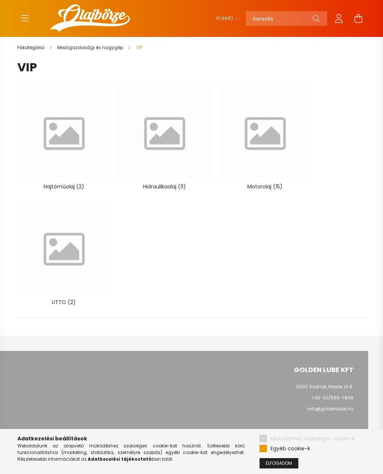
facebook (316, 370)
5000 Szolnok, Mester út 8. (324, 324)
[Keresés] (286, 18)
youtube (331, 370)
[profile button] (339, 18)
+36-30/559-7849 (332, 335)
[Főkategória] (31, 47)
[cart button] (358, 18)
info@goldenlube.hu (330, 346)
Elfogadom (279, 463)
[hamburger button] (24, 18)
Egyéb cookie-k (290, 448)
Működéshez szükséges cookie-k (313, 438)
